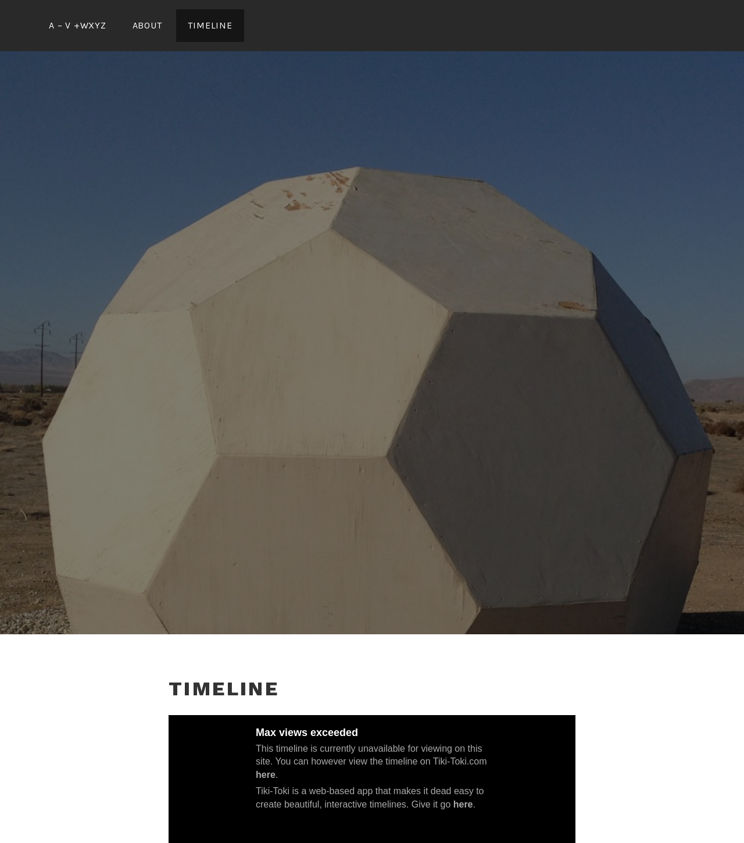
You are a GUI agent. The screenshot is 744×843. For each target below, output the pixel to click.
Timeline (210, 25)
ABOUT (147, 25)
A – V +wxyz (77, 25)
